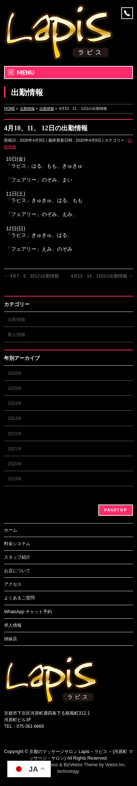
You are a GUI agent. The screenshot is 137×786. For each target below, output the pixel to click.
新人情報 (16, 334)
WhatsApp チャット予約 (28, 611)
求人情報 (13, 625)
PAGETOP (115, 509)
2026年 (15, 373)
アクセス (13, 584)
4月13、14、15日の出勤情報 (102, 276)
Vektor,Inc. (115, 764)
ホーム (10, 530)
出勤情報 (16, 319)
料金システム (17, 543)
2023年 (15, 418)
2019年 (15, 478)
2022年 (15, 433)
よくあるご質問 (19, 597)
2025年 (15, 388)
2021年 (15, 448)
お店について (17, 570)
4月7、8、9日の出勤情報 (31, 276)
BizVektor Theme (81, 764)
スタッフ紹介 (17, 557)
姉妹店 (10, 638)
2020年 (15, 463)
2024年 (15, 403)
